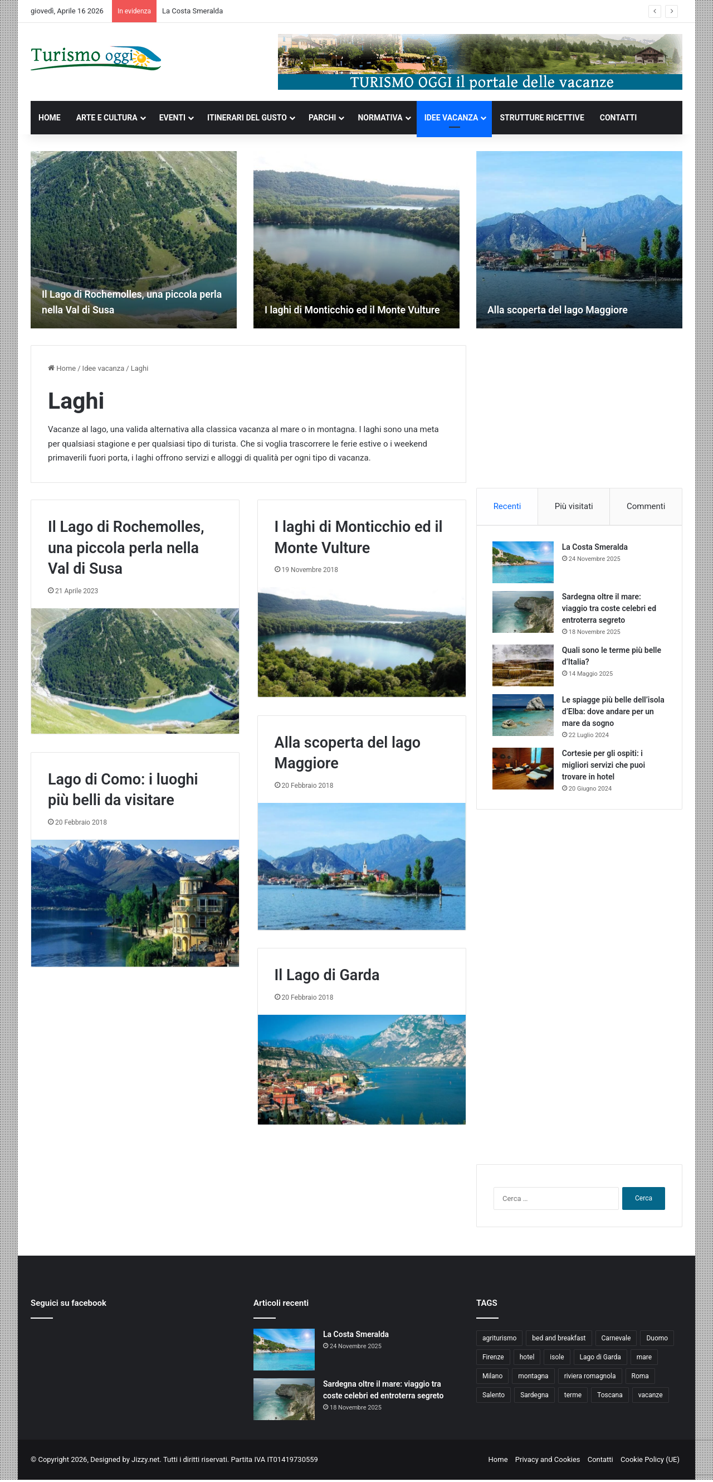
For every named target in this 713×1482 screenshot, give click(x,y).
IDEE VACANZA (451, 117)
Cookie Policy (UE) (650, 1461)
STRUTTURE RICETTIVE (542, 117)
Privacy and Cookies (547, 1461)
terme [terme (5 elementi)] (573, 1397)
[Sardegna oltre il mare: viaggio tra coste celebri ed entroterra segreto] (524, 613)
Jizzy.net (145, 1461)
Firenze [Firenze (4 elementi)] (493, 1359)
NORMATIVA (380, 117)
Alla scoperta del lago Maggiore (566, 309)
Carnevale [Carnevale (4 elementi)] (616, 1340)
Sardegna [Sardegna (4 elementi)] (534, 1397)
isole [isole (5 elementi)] (557, 1359)
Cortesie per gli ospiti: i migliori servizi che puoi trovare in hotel (604, 766)
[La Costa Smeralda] (524, 563)
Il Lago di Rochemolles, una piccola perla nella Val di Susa (126, 548)
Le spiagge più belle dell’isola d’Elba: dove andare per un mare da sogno (613, 712)
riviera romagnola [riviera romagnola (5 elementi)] (590, 1378)
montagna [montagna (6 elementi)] (533, 1378)
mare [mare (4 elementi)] (644, 1359)
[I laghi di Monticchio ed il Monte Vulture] (356, 239)
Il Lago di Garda (327, 975)
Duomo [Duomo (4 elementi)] (657, 1340)
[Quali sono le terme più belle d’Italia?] (524, 666)
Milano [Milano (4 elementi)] (492, 1378)
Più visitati (574, 506)
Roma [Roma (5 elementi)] (640, 1378)
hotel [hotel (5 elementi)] (527, 1359)
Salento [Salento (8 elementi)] (493, 1397)
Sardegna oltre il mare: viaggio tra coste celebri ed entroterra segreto (610, 609)
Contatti (600, 1461)
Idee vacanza (103, 368)
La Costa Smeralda (192, 11)
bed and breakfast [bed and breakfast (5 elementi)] (558, 1340)
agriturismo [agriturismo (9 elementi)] (499, 1340)
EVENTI (172, 117)
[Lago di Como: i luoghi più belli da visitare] (135, 903)
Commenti (646, 506)
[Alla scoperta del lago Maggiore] (579, 239)
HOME (49, 117)
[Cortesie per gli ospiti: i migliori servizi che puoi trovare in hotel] (524, 770)
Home (62, 368)
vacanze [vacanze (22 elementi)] (650, 1397)
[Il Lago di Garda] (362, 1069)
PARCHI (322, 117)
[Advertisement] (579, 415)
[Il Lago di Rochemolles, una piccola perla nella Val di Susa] (134, 239)
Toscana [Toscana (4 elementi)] (610, 1397)
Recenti (507, 506)
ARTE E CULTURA (107, 117)
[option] (134, 239)
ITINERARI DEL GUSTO (247, 117)
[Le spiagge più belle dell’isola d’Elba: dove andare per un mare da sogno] (524, 716)
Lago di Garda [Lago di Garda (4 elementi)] (600, 1359)
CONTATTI (618, 117)
